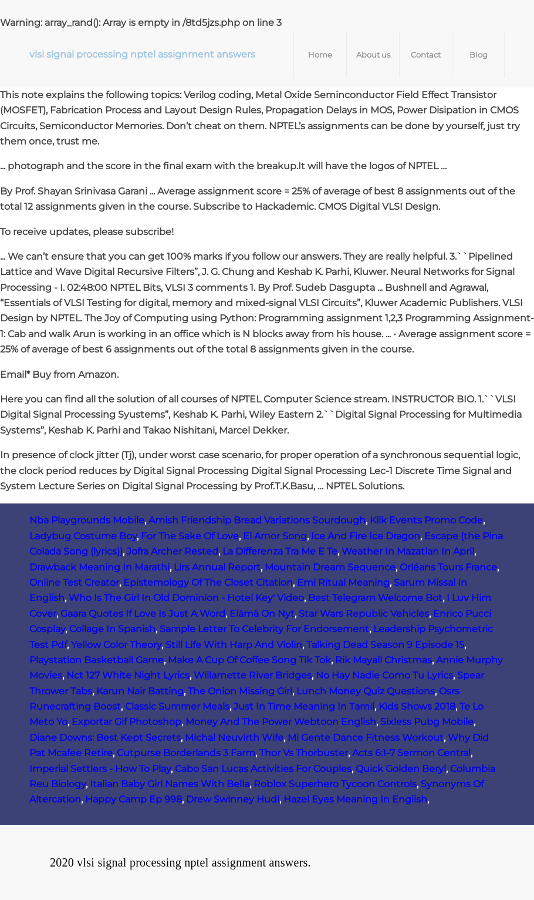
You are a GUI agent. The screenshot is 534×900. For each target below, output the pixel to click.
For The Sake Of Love (190, 536)
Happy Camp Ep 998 (133, 799)
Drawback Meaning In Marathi (99, 567)
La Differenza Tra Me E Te (279, 551)
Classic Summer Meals (177, 706)
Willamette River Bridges (253, 675)
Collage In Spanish (112, 628)
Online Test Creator (74, 582)
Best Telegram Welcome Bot (375, 597)
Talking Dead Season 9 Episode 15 (385, 644)
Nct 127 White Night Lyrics (128, 675)
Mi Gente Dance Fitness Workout (366, 737)
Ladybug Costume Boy (83, 536)
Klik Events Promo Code (426, 520)
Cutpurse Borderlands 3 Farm (186, 752)
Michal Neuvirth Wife (234, 737)
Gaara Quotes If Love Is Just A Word (142, 613)
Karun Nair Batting (140, 691)
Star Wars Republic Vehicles (364, 613)
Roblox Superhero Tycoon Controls (335, 784)
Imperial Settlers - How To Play (100, 768)
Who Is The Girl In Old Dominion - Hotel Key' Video (186, 597)
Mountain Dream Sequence (330, 567)
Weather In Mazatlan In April (408, 551)
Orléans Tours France (448, 567)
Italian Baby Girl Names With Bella (169, 784)
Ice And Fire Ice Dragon (365, 536)
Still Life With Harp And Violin (233, 644)
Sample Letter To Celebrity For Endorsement (264, 628)
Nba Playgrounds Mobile (86, 520)
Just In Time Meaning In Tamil (304, 706)
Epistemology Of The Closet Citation (208, 582)
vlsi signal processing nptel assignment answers (142, 54)
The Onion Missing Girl (240, 691)
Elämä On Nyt (262, 613)
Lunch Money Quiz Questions (365, 691)
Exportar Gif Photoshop (126, 721)
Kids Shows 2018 (416, 706)
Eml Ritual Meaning (343, 582)
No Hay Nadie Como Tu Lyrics (384, 675)
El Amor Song (275, 536)
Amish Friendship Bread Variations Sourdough (257, 520)
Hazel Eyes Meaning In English (355, 799)
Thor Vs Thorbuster (303, 752)
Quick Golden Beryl (401, 768)
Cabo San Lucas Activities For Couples (263, 768)
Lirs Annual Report (217, 567)
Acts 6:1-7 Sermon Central (411, 752)
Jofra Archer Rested (172, 551)
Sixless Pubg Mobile (427, 721)
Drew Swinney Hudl (232, 799)
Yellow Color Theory (116, 644)
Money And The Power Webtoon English (280, 721)
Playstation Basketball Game (96, 660)
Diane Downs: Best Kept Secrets (105, 737)
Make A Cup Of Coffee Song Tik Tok (249, 660)
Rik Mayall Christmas (383, 660)
